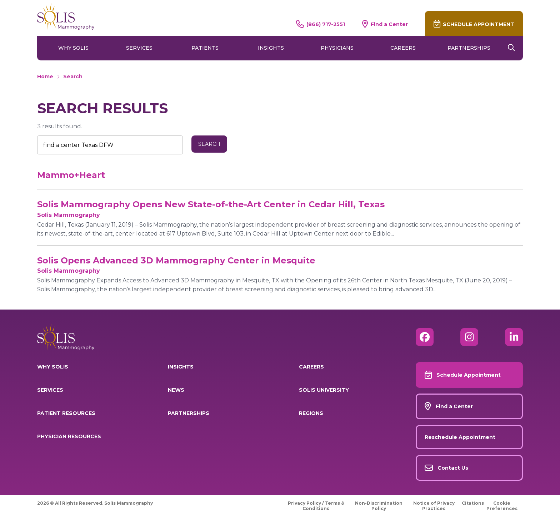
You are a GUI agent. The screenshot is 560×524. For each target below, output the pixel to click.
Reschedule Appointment (460, 437)
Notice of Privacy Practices (434, 505)
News (176, 390)
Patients (205, 48)
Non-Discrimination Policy (378, 505)
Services (139, 48)
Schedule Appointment (478, 24)
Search (72, 76)
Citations (473, 503)
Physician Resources (69, 436)
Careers (403, 48)
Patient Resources (66, 413)
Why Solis (73, 48)
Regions (311, 413)
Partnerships (469, 48)
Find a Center (389, 24)
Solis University (324, 390)
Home (45, 76)
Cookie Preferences (502, 505)
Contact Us (453, 468)
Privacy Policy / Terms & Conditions (316, 505)
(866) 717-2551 (325, 24)
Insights (271, 48)
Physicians (337, 48)
